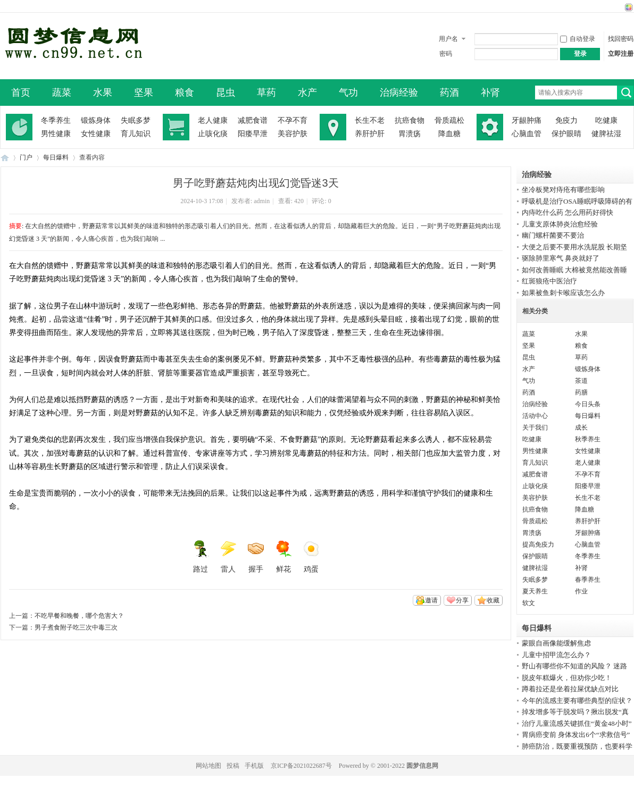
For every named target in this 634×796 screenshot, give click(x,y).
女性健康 (96, 134)
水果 (102, 92)
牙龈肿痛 (526, 120)
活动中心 (535, 416)
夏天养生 (535, 591)
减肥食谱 (253, 120)
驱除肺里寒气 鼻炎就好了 (560, 258)
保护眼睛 (566, 134)
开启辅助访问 (618, 7)
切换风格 (627, 7)
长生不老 (370, 120)
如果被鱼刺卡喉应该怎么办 (563, 293)
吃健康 (606, 120)
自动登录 (577, 39)
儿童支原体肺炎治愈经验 (560, 224)
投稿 (233, 765)
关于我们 (535, 427)
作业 (581, 591)
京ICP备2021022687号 (301, 765)
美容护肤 (292, 134)
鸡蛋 (311, 556)
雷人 (228, 556)
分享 (462, 600)
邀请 (431, 600)
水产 (307, 92)
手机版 (254, 765)
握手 (255, 556)
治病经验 (399, 92)
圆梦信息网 (422, 765)
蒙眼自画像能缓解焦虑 (556, 643)
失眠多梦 (136, 120)
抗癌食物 (409, 120)
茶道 (581, 380)
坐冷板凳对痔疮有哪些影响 (563, 190)
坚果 (143, 92)
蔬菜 (61, 92)
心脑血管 (526, 134)
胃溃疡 (409, 134)
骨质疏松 (449, 120)
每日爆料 (56, 157)
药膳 (581, 392)
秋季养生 (587, 439)
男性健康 (56, 134)
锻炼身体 (96, 120)
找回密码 (620, 39)
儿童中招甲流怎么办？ (556, 655)
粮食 (184, 92)
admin (262, 201)
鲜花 (283, 556)
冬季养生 (56, 120)
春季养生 (587, 579)
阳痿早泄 (253, 134)
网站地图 (208, 765)
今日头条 (587, 404)
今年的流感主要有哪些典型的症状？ (577, 701)
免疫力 (566, 120)
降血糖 (449, 134)
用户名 (448, 39)
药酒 (449, 92)
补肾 (490, 92)
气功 (348, 92)
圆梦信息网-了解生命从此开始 (5, 157)
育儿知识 (136, 134)
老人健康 (213, 120)
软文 (528, 603)
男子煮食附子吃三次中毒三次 (76, 627)
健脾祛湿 (606, 134)
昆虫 (225, 92)
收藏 (493, 600)
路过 (200, 556)
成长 (581, 427)
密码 (445, 53)
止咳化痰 (213, 134)
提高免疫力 (538, 544)
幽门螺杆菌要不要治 (553, 235)
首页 (20, 92)
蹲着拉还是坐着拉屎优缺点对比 (570, 689)
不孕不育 (292, 120)
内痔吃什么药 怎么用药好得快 (567, 212)
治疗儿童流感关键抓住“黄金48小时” (577, 723)
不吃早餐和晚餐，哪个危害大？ (79, 615)
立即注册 (620, 53)
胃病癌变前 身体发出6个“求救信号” (576, 735)
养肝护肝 (370, 134)
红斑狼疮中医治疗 (549, 281)
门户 (26, 157)
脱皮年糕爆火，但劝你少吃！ (567, 678)
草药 (266, 92)
